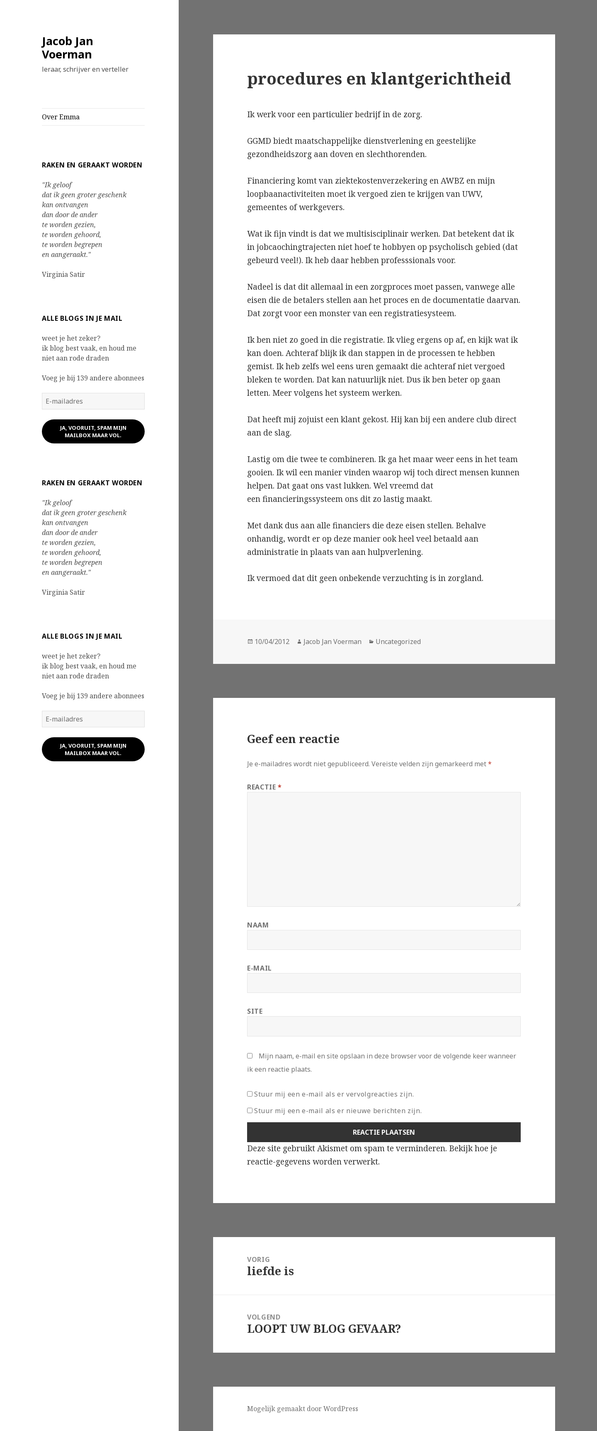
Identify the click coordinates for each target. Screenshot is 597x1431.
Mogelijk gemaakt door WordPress (302, 1408)
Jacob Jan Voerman (67, 47)
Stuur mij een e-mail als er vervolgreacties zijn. (334, 1094)
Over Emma (61, 116)
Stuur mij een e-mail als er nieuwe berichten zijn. (338, 1110)
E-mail (259, 968)
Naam (258, 925)
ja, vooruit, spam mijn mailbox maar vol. (93, 431)
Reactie (264, 787)
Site (255, 1011)
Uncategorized (398, 641)
